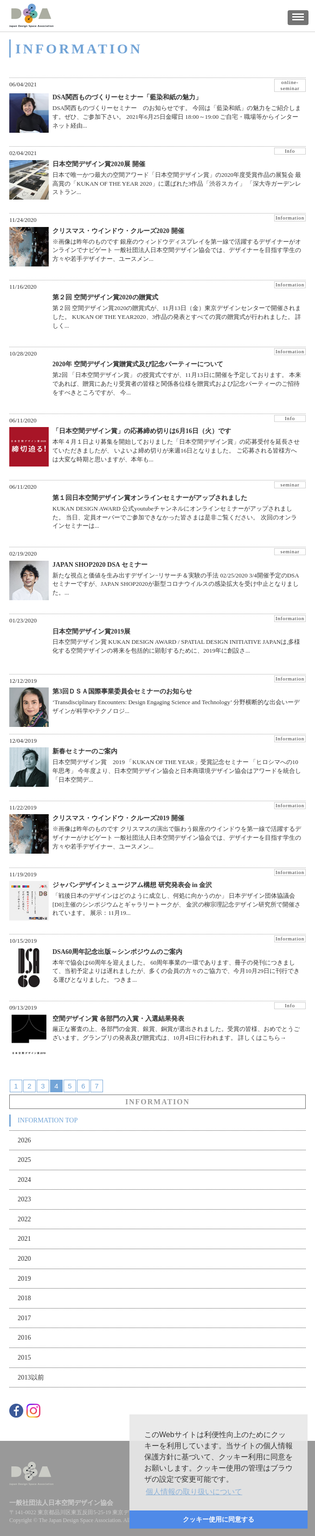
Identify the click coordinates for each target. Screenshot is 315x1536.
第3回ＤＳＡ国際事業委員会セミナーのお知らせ (122, 691)
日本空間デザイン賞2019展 (91, 631)
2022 (24, 1219)
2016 (24, 1337)
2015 (24, 1357)
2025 (24, 1159)
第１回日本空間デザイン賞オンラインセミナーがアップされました (149, 497)
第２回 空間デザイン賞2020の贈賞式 (105, 297)
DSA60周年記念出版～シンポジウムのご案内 (117, 951)
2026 (24, 1140)
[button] (194, 1492)
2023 (24, 1199)
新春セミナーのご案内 (84, 751)
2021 (24, 1238)
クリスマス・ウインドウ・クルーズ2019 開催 (118, 818)
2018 (24, 1298)
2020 (24, 1258)
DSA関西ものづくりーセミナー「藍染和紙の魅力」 (127, 97)
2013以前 (31, 1377)
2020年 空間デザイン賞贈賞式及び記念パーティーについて (137, 364)
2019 (24, 1278)
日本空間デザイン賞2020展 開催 (98, 164)
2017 (24, 1318)
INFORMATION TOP (47, 1120)
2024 (24, 1179)
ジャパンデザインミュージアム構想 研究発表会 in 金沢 (132, 884)
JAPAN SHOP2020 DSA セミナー (100, 564)
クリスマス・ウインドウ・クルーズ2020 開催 (118, 230)
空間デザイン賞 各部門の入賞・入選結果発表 (118, 1018)
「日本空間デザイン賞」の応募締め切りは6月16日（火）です (141, 431)
